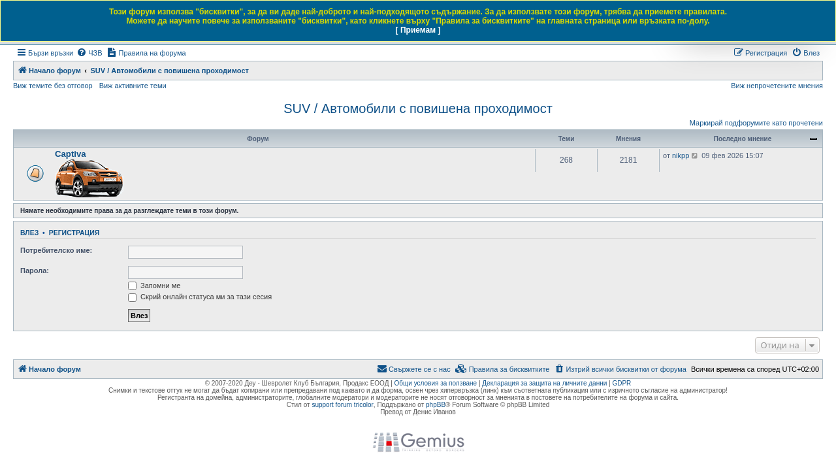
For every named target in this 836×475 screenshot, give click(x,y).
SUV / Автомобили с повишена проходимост (418, 108)
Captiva (70, 154)
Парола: (34, 270)
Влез (29, 233)
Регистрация (74, 233)
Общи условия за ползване (435, 383)
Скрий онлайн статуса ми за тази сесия (200, 297)
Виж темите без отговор (53, 86)
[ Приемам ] (418, 30)
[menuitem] (89, 53)
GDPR (621, 383)
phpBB (435, 404)
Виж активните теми (133, 86)
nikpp (680, 155)
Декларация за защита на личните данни (544, 383)
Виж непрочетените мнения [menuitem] (777, 86)
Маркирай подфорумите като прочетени (756, 123)
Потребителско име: (56, 250)
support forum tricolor (342, 404)
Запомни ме (154, 285)
